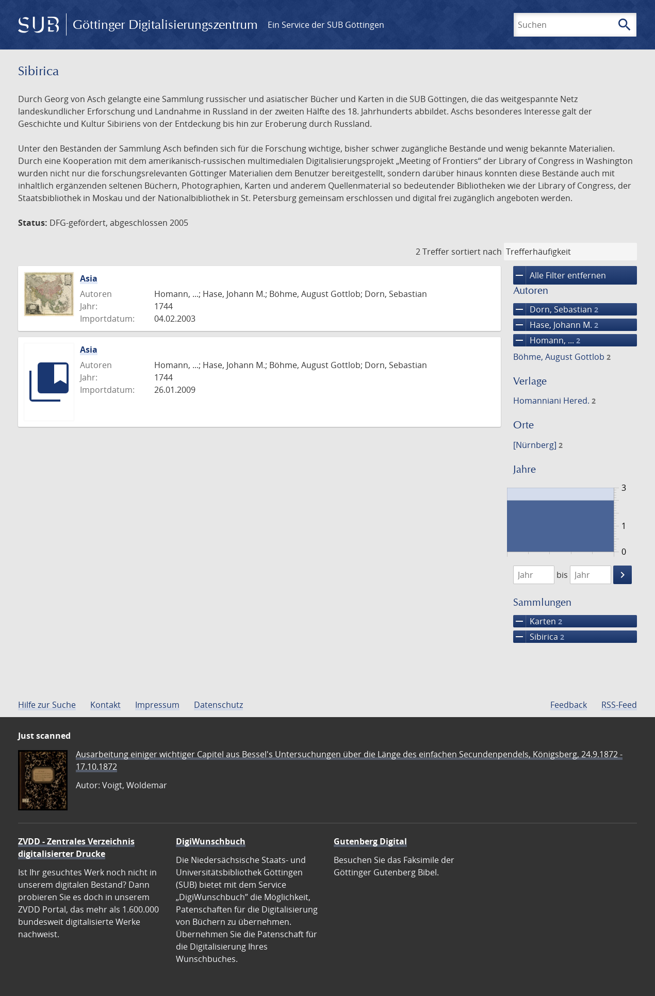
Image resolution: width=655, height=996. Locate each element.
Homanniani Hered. (554, 400)
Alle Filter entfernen (559, 275)
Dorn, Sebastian (555, 309)
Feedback (568, 704)
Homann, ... (546, 340)
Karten (537, 621)
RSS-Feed (619, 704)
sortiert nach (476, 251)
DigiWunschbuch (210, 841)
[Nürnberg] (538, 445)
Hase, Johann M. (555, 325)
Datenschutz (218, 704)
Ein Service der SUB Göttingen (326, 24)
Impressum (157, 704)
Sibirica (538, 636)
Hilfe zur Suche (47, 704)
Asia (88, 278)
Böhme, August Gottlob (562, 356)
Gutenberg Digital (370, 841)
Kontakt (105, 704)
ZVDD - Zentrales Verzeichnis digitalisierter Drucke (76, 847)
